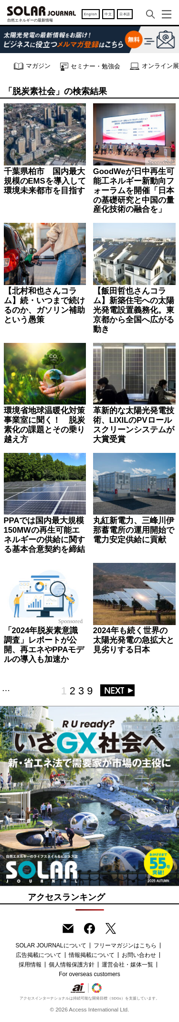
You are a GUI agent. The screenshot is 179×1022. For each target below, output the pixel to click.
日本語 (124, 14)
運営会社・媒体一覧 (127, 964)
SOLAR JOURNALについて (50, 945)
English (90, 14)
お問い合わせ (139, 955)
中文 (108, 14)
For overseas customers (89, 974)
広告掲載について (39, 955)
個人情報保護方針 (72, 964)
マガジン (32, 66)
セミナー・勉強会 (90, 67)
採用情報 (30, 964)
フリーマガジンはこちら (125, 945)
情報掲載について (92, 955)
